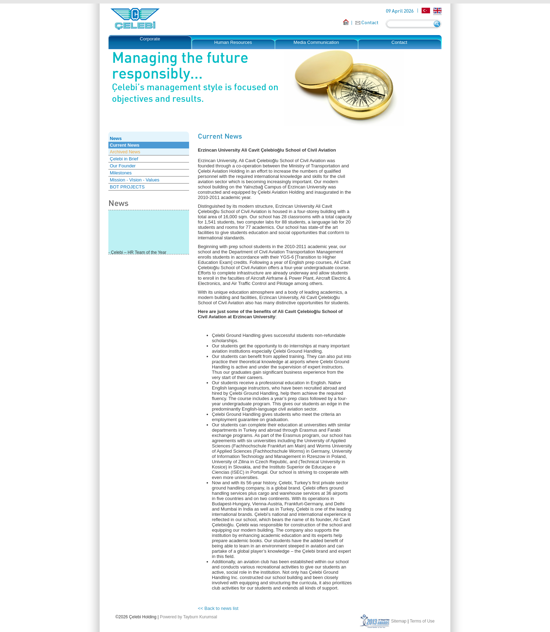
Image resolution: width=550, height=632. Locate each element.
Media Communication (316, 42)
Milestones (121, 172)
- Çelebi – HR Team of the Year (137, 253)
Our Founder (123, 165)
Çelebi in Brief (124, 158)
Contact (369, 22)
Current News (125, 145)
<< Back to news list (218, 608)
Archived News (125, 151)
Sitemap (399, 621)
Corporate (150, 38)
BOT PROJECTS (127, 186)
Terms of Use (422, 621)
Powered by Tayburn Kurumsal (188, 616)
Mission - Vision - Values (134, 179)
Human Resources (233, 42)
